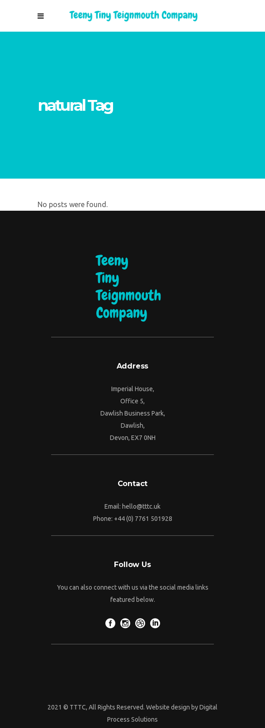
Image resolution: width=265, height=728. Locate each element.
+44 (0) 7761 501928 (143, 518)
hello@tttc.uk (141, 506)
